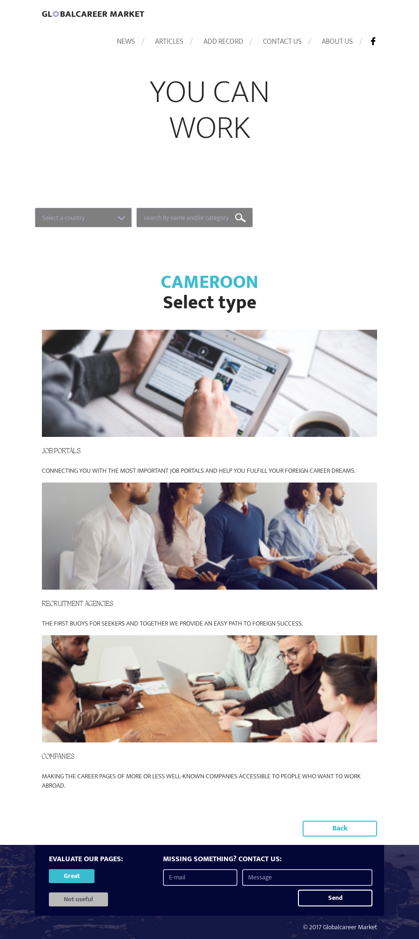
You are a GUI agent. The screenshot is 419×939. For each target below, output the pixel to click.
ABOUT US (337, 41)
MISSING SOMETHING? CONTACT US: (222, 859)
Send (335, 897)
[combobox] (83, 217)
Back (340, 828)
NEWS (126, 41)
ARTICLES (169, 41)
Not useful (78, 899)
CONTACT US (282, 41)
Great (72, 876)
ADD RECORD (223, 41)
